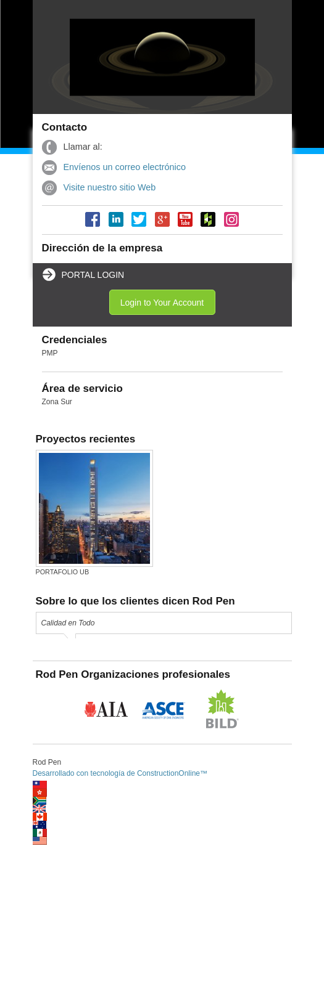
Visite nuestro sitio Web (110, 187)
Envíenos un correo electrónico (125, 167)
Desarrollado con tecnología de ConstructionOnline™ (120, 773)
